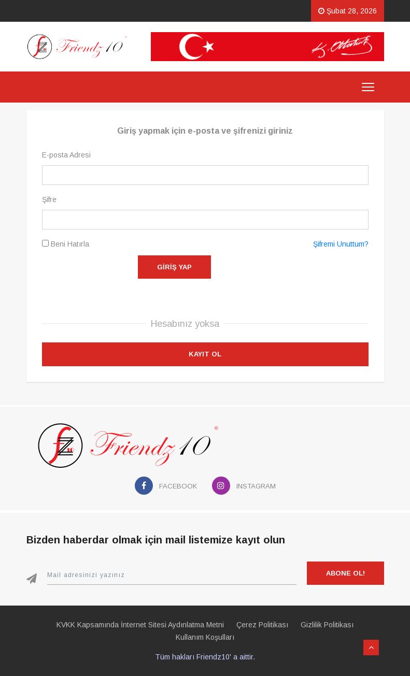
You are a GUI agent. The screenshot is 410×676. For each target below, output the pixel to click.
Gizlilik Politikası (327, 625)
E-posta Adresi (66, 155)
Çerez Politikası (262, 625)
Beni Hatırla (65, 244)
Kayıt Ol (205, 354)
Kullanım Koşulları (205, 637)
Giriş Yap (174, 267)
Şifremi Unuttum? (341, 244)
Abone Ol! (345, 573)
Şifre (49, 199)
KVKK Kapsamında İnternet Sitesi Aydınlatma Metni (140, 625)
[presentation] (290, 275)
